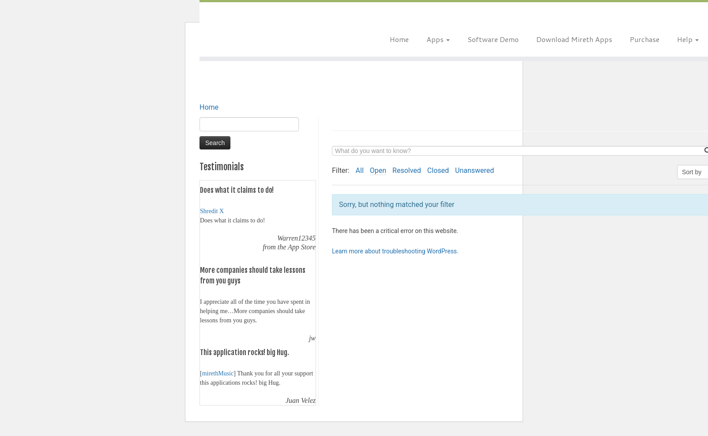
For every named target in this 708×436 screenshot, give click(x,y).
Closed (438, 170)
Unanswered (474, 170)
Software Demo (493, 39)
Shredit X (212, 211)
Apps (438, 39)
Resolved (406, 170)
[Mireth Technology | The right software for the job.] (281, 29)
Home (399, 39)
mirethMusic (218, 373)
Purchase (644, 39)
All (360, 170)
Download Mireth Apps (574, 39)
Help (688, 39)
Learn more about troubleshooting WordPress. (395, 251)
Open (378, 170)
